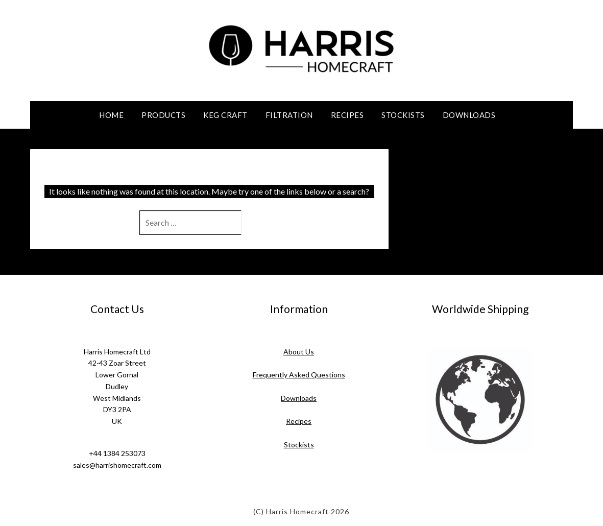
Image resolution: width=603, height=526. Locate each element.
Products (163, 114)
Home (111, 114)
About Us (298, 351)
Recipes (347, 114)
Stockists (403, 114)
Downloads (469, 114)
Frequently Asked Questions (299, 374)
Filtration (289, 114)
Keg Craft (225, 114)
